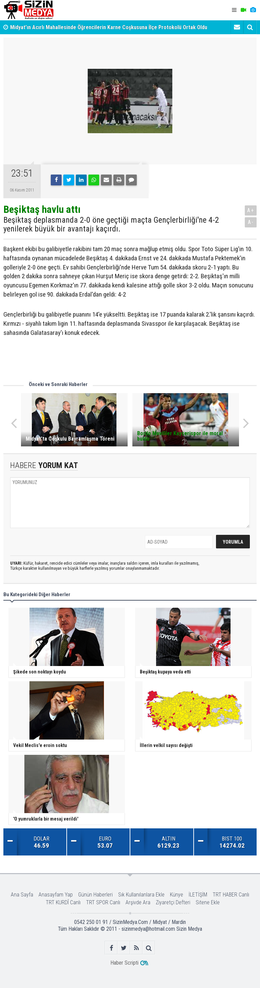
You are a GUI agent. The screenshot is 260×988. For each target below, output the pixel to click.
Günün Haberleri (95, 894)
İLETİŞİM (198, 894)
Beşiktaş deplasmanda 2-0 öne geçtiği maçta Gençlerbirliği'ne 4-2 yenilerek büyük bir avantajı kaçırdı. (111, 225)
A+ (250, 210)
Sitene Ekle (208, 902)
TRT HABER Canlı (231, 894)
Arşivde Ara (138, 902)
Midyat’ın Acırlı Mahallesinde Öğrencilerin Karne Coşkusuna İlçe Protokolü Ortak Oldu (108, 27)
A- (251, 222)
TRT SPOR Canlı (103, 902)
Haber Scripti (124, 963)
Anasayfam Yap (56, 894)
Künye (176, 894)
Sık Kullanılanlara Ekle (141, 894)
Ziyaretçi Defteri (173, 902)
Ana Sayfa (22, 894)
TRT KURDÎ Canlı (63, 902)
